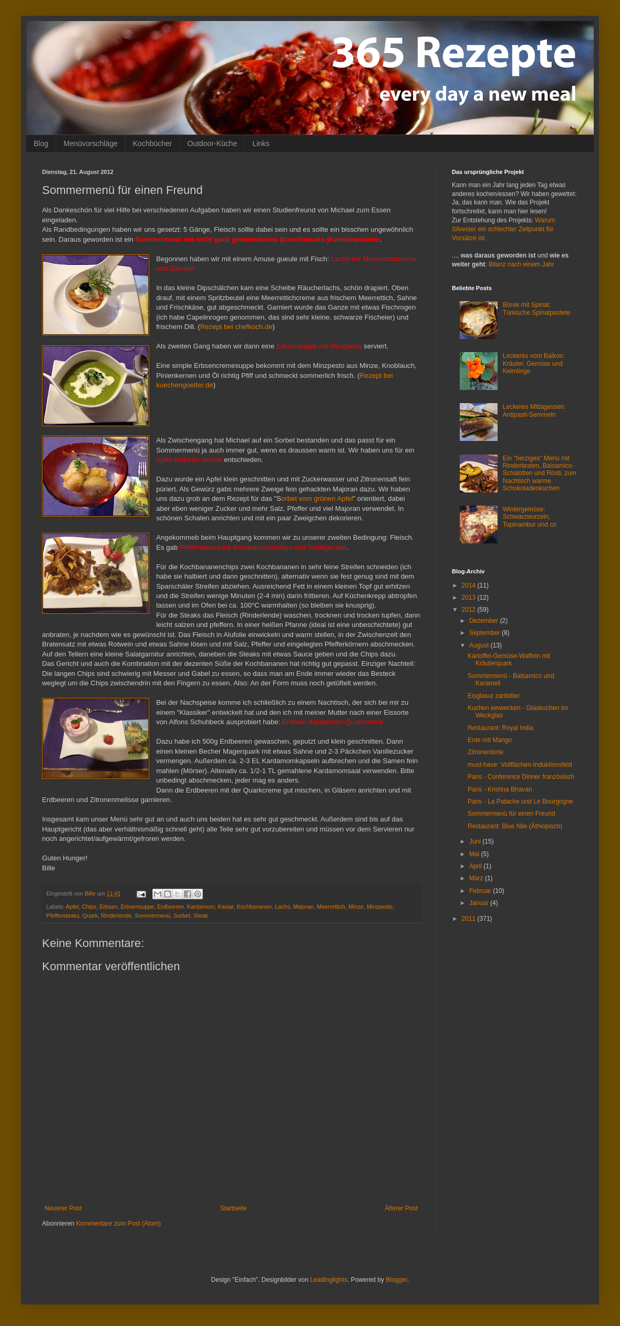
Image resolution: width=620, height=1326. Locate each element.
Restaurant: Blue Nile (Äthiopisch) (515, 826)
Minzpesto (379, 906)
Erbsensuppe (137, 906)
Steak (200, 915)
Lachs (282, 906)
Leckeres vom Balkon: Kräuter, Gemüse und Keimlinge (534, 363)
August (480, 645)
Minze (356, 906)
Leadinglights (328, 1279)
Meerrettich (331, 906)
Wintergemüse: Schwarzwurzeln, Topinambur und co (529, 517)
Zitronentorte (485, 752)
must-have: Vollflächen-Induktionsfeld (520, 764)
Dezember (484, 620)
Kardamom (201, 906)
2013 (470, 597)
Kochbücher (152, 143)
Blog (41, 143)
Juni (475, 841)
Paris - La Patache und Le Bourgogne (520, 801)
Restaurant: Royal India (500, 728)
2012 (470, 609)
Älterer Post (401, 1208)
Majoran (303, 906)
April (476, 866)
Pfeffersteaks (62, 915)
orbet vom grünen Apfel (317, 498)
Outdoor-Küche (212, 143)
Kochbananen (254, 906)
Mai (475, 854)
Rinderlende (116, 915)
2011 (470, 918)
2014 (470, 585)
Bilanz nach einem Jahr (521, 264)
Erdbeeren (170, 906)
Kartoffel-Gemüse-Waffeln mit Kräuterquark (509, 659)
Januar (479, 903)
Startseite (233, 1208)
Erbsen (108, 906)
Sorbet (181, 915)
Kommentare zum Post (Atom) (118, 1223)
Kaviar (226, 906)
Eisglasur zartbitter (494, 696)
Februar (481, 891)
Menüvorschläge (91, 143)
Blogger (396, 1279)
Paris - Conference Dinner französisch (521, 776)
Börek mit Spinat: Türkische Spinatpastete (537, 308)
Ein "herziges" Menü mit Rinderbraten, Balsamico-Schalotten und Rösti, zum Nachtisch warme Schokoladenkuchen (539, 473)
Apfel (72, 906)
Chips (89, 906)
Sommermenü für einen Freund (511, 813)
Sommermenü (152, 915)
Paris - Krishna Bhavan (500, 789)
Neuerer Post (63, 1208)
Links (261, 143)
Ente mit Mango (490, 740)
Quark (90, 915)
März (477, 878)
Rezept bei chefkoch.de (236, 327)
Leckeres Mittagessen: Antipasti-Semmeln (534, 410)
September (485, 632)
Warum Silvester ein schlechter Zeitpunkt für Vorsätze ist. (503, 229)
